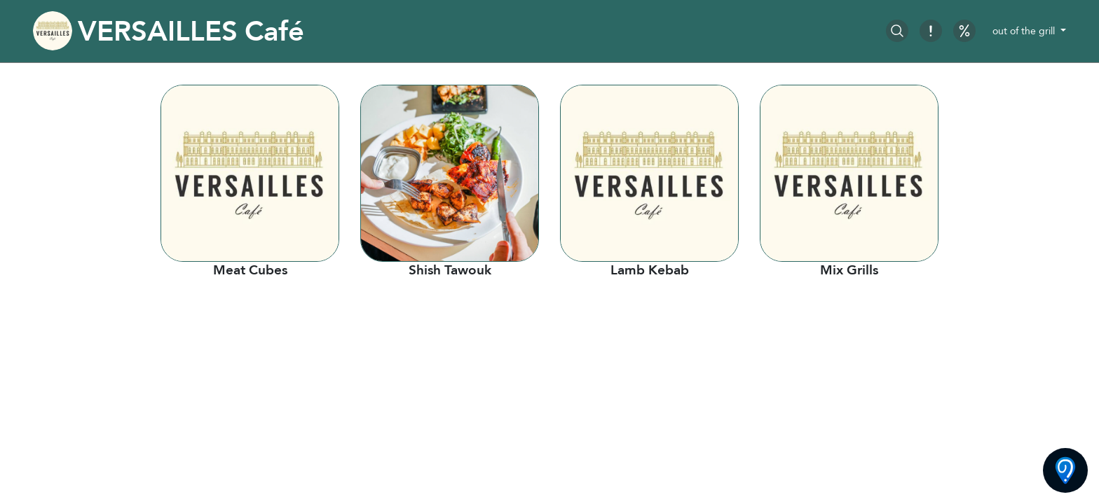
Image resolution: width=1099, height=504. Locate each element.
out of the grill (1025, 31)
